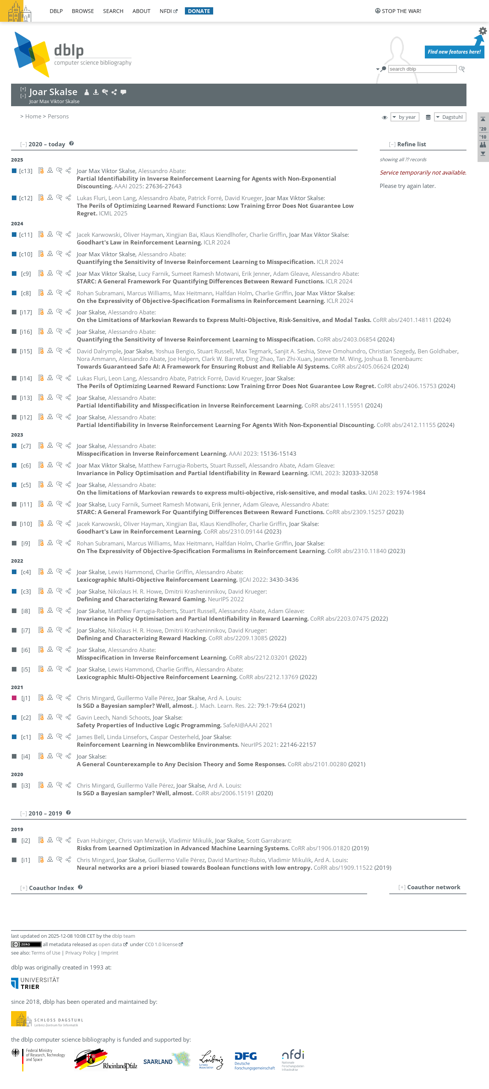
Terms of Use (45, 952)
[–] (392, 144)
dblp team (123, 935)
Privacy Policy (80, 952)
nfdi (166, 11)
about (142, 11)
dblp (56, 11)
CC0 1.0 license (161, 944)
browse (83, 11)
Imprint (109, 952)
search (113, 11)
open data (110, 944)
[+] (402, 887)
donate (199, 11)
